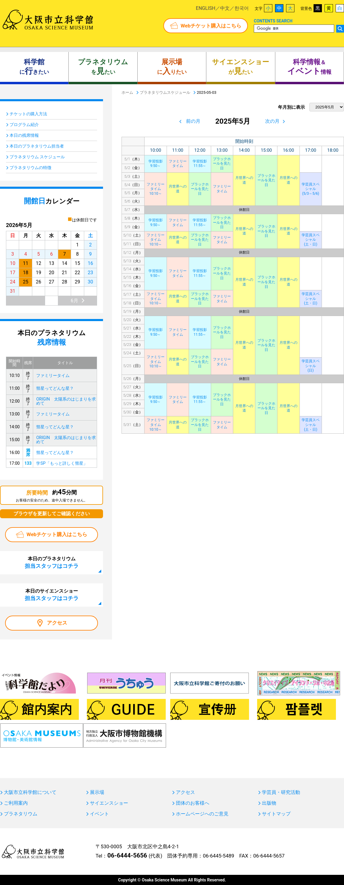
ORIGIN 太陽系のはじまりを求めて (66, 401)
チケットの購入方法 (28, 113)
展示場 (97, 792)
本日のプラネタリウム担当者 (37, 146)
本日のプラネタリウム (52, 562)
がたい (240, 67)
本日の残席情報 (24, 135)
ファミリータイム (178, 163)
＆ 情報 (309, 67)
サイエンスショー (109, 803)
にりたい (172, 67)
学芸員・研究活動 (281, 792)
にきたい (34, 67)
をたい (103, 67)
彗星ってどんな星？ (55, 388)
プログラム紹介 (24, 124)
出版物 (269, 803)
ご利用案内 (16, 803)
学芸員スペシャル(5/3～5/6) (311, 189)
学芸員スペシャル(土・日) (311, 239)
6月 (74, 300)
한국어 (241, 8)
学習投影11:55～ (200, 163)
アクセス (57, 623)
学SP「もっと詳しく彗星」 (61, 463)
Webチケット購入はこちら (211, 26)
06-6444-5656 (127, 855)
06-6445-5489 (218, 856)
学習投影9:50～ (155, 163)
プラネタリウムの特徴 (30, 167)
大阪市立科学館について (30, 792)
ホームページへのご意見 (202, 814)
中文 (225, 8)
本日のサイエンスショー (52, 594)
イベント (99, 814)
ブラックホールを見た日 (222, 163)
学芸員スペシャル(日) (311, 365)
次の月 (272, 121)
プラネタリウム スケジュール (37, 156)
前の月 (193, 121)
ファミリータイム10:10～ (156, 189)
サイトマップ (276, 814)
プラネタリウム (20, 814)
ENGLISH (205, 8)
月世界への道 (244, 180)
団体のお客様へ (192, 803)
